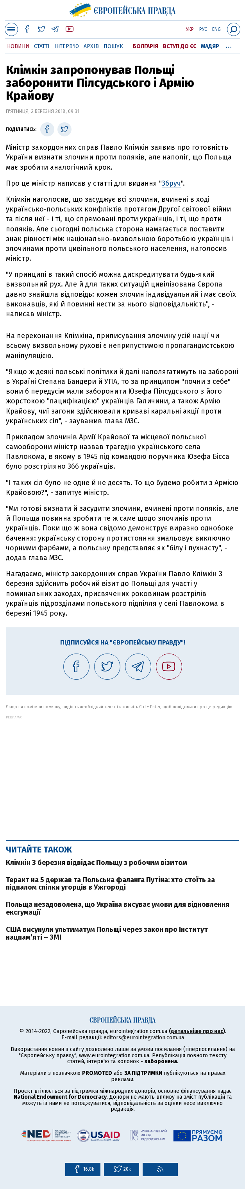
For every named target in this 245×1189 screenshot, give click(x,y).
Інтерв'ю (66, 46)
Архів (91, 46)
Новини (18, 46)
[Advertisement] (122, 774)
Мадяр (210, 46)
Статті (42, 46)
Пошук (113, 46)
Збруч (171, 183)
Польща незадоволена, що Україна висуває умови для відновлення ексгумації (117, 908)
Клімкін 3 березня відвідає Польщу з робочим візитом (96, 862)
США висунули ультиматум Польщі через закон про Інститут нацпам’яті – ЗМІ (107, 933)
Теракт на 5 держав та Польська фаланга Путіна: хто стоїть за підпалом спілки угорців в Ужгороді (110, 884)
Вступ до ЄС (179, 46)
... (228, 45)
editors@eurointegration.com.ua (144, 1037)
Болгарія (145, 46)
